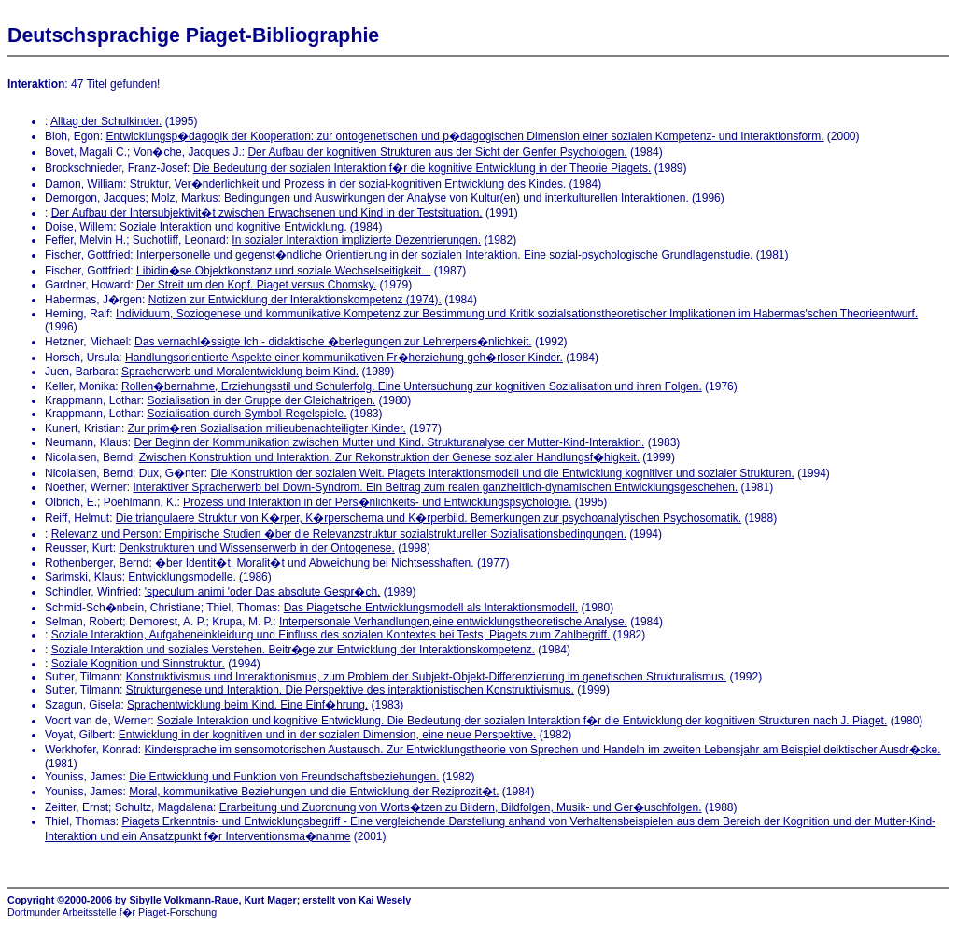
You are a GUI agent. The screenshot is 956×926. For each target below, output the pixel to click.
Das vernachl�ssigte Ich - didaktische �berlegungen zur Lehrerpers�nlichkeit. (333, 341)
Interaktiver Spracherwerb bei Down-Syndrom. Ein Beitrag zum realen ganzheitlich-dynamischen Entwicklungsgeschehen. (436, 487)
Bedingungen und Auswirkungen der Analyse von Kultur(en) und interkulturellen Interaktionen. (456, 197)
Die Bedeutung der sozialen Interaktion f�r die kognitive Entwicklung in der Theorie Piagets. (422, 168)
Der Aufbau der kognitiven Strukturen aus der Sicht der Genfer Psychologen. (436, 152)
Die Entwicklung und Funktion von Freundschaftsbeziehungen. (284, 776)
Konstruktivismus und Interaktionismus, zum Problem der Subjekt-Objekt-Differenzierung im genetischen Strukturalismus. (426, 676)
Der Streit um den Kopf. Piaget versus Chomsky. (256, 284)
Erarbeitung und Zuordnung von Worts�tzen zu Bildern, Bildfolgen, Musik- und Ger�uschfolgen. (460, 807)
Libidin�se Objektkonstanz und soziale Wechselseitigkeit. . (283, 270)
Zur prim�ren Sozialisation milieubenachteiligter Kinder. (267, 428)
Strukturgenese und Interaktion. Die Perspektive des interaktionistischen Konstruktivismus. (350, 689)
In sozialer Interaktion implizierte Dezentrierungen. (356, 239)
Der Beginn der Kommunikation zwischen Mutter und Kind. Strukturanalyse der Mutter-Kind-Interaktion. (389, 442)
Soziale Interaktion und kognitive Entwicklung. (233, 226)
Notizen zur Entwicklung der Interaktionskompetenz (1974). (295, 299)
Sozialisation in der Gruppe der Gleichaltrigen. (261, 400)
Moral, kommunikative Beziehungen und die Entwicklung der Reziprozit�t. (314, 791)
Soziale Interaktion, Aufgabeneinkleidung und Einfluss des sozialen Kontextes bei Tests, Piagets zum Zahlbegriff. (331, 634)
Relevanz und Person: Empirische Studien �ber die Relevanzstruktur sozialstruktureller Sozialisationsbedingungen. (338, 533)
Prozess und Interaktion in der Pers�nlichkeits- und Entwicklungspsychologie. (377, 502)
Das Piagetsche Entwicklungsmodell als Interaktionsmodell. (431, 607)
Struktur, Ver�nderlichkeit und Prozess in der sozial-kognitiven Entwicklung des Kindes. (348, 183)
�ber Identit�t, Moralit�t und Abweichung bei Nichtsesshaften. (314, 562)
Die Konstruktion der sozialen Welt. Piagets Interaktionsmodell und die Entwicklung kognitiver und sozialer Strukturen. (502, 473)
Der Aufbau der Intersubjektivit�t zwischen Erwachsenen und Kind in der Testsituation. (267, 212)
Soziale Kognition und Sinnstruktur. (138, 663)
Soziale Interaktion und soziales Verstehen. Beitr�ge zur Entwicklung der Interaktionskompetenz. (293, 649)
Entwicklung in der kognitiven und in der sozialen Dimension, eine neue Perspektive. (328, 734)
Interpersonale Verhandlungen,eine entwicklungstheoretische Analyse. (453, 621)
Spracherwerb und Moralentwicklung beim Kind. (239, 371)
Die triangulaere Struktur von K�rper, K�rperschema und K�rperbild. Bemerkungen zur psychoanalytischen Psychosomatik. (428, 518)
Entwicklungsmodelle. (181, 576)
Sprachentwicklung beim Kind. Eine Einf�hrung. (247, 704)
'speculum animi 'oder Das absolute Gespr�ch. (263, 591)
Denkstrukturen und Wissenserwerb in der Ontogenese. (256, 547)
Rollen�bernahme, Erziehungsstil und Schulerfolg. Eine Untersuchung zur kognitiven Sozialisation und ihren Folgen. (411, 386)
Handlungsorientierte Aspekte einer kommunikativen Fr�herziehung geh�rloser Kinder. (344, 357)
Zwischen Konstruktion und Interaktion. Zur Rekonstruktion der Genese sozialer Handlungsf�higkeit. (389, 457)
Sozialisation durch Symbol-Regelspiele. (246, 413)
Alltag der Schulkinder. (106, 121)
